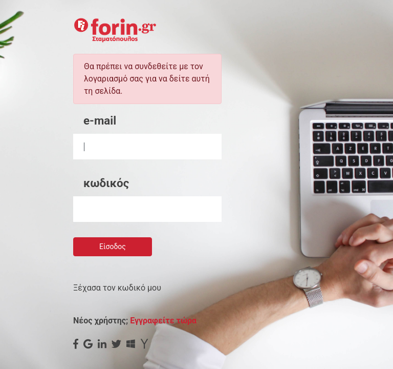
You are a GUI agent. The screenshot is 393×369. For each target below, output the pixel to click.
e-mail (99, 120)
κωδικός (106, 183)
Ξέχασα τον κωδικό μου (117, 288)
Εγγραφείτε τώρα (163, 320)
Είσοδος (112, 246)
